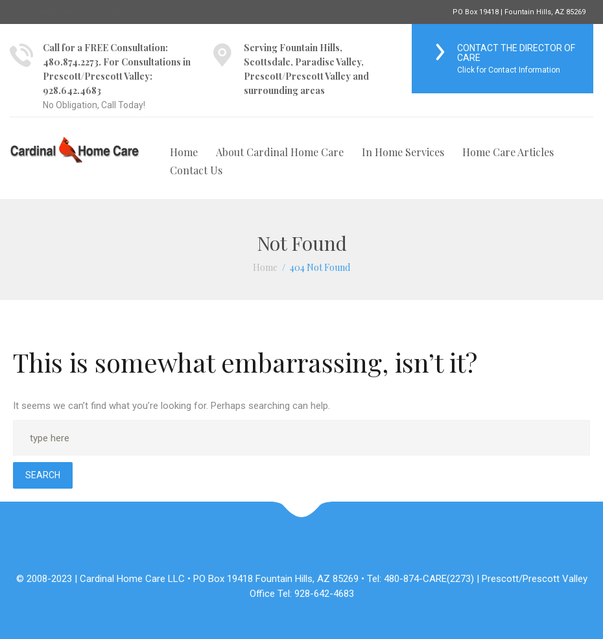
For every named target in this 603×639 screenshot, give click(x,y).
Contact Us (196, 170)
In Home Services (403, 152)
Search (42, 475)
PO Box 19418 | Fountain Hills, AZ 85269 (519, 12)
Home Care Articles (508, 152)
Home (184, 152)
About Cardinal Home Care (280, 152)
